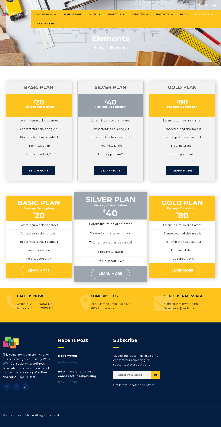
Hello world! (67, 355)
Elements (204, 14)
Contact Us (46, 23)
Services (140, 14)
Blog (184, 14)
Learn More (38, 170)
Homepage (46, 14)
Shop (94, 14)
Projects (164, 14)
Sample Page (72, 14)
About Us (116, 14)
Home (99, 48)
